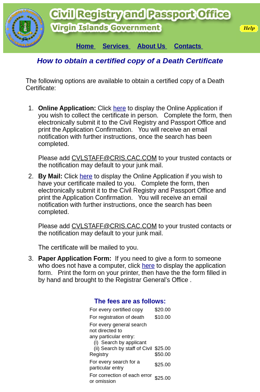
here (119, 108)
